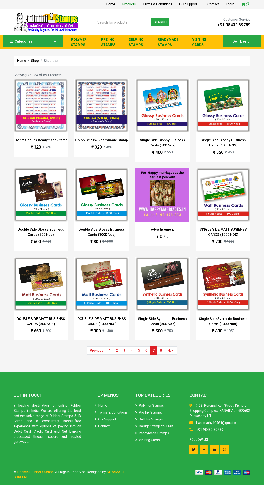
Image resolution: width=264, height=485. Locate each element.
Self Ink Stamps (149, 419)
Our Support (188, 4)
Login (230, 4)
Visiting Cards (147, 440)
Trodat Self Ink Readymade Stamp (41, 140)
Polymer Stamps (149, 405)
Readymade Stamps (152, 433)
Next (170, 350)
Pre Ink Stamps (148, 412)
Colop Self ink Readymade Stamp (101, 140)
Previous (96, 350)
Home (110, 4)
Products (129, 4)
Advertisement (162, 229)
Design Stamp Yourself (154, 426)
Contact (213, 4)
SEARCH (160, 22)
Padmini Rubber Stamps (35, 472)
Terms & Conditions (157, 4)
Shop (35, 61)
